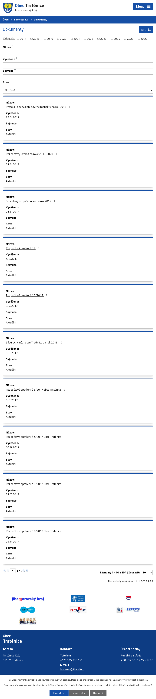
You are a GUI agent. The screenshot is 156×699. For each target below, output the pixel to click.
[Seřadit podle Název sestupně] (12, 47)
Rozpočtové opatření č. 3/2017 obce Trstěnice (36, 389)
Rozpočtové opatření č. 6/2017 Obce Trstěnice (36, 531)
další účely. (143, 679)
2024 (117, 39)
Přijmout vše (59, 693)
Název (7, 47)
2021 (76, 39)
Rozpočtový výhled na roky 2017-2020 (32, 154)
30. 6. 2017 (12, 447)
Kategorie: (9, 38)
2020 (63, 39)
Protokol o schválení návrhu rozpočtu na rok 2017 (39, 107)
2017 (23, 39)
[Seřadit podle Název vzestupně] (12, 45)
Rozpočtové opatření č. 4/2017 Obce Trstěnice (36, 437)
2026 (143, 39)
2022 (90, 39)
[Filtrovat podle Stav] (78, 90)
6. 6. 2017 (12, 353)
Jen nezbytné (79, 693)
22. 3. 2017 (12, 117)
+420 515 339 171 (71, 660)
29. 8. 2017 (12, 541)
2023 (103, 39)
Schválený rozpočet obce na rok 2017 (31, 201)
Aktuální (11, 134)
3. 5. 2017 (12, 306)
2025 (130, 39)
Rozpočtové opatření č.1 (23, 248)
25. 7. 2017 (12, 494)
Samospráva (21, 19)
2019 (50, 39)
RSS (146, 30)
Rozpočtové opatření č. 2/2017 (27, 295)
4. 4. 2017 (12, 258)
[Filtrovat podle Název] (78, 53)
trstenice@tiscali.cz (72, 669)
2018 (36, 39)
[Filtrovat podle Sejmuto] (78, 77)
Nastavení (98, 693)
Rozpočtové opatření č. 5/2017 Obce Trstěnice (36, 484)
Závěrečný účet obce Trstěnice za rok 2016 (34, 342)
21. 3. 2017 (12, 164)
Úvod (6, 19)
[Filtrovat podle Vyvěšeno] (78, 65)
